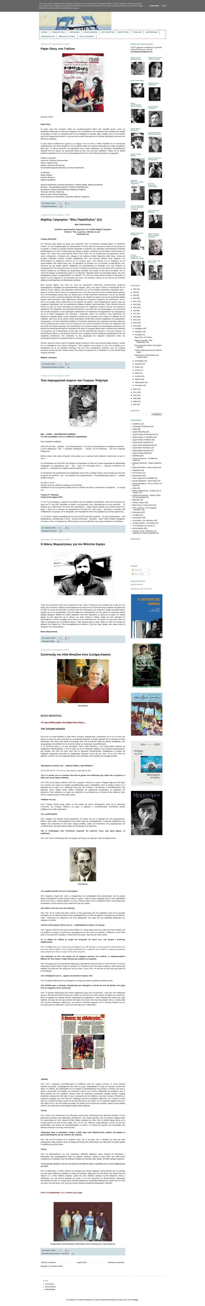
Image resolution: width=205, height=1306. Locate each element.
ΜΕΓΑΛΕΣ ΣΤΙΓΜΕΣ (67, 36)
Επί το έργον (53, 531)
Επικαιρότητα (53, 206)
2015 (135, 320)
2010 (135, 395)
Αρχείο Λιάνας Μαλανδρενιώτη (143, 445)
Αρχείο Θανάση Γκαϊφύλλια (142, 440)
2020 (135, 304)
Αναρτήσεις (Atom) (56, 1266)
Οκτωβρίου (139, 335)
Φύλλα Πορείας (138, 528)
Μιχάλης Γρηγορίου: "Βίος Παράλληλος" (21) (71, 219)
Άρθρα (135, 429)
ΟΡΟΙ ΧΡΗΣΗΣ (50, 1287)
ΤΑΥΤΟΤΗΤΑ (49, 1284)
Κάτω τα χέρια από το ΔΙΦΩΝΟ (143, 478)
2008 (135, 401)
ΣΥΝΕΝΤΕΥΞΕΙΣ (58, 32)
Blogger (135, 1300)
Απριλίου (138, 376)
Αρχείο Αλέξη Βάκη (139, 432)
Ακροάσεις (136, 424)
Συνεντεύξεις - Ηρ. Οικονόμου (143, 520)
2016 (135, 317)
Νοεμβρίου (139, 332)
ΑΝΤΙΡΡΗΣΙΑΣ (152, 32)
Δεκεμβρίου (139, 328)
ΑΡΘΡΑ (44, 32)
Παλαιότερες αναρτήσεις (116, 1262)
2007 (135, 404)
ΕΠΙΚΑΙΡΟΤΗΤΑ (48, 36)
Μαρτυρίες (136, 500)
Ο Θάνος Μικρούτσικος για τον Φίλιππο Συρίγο (73, 544)
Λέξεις (135, 488)
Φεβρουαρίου (140, 382)
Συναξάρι (51, 641)
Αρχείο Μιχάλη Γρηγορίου (57, 367)
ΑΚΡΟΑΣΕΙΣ (74, 32)
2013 (135, 326)
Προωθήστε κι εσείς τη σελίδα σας (141, 589)
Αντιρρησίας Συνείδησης (141, 426)
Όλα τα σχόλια (138, 574)
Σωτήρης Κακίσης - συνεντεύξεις (59, 1253)
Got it (164, 6)
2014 (135, 323)
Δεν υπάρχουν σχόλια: (49, 203)
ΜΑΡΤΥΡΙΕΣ (123, 32)
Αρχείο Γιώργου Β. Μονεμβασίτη (144, 434)
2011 (135, 392)
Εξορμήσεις (137, 470)
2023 (135, 295)
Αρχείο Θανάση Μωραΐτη (141, 442)
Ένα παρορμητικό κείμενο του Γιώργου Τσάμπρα (74, 380)
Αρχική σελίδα (82, 1262)
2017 (135, 314)
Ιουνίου (137, 370)
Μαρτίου (138, 379)
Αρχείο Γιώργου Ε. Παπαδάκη (143, 437)
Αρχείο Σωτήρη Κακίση (141, 453)
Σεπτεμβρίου (139, 361)
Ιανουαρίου (139, 385)
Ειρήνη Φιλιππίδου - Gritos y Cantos (145, 467)
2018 (135, 311)
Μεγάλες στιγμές (138, 502)
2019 (135, 307)
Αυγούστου (139, 364)
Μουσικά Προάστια (137, 584)
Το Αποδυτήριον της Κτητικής (143, 526)
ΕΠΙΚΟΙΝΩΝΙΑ (50, 1289)
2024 (135, 292)
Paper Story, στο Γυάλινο (58, 48)
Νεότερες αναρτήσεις (48, 1262)
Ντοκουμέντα (137, 512)
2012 (135, 389)
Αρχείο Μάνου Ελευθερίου (142, 448)
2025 (135, 289)
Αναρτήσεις (137, 570)
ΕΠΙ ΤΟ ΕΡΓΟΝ (107, 32)
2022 (135, 298)
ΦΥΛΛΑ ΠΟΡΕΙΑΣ (86, 36)
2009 (135, 398)
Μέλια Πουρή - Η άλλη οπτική (143, 505)
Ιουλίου (137, 367)
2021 (135, 301)
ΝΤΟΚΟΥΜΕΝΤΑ (90, 32)
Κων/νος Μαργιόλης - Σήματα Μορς (145, 481)
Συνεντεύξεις (137, 518)
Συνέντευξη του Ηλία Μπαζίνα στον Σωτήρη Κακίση (75, 654)
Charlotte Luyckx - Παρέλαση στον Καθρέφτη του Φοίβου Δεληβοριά (144, 532)
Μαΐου (137, 373)
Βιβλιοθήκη (136, 456)
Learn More (154, 6)
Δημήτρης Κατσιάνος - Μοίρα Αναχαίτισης (147, 463)
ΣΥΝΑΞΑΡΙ (137, 32)
